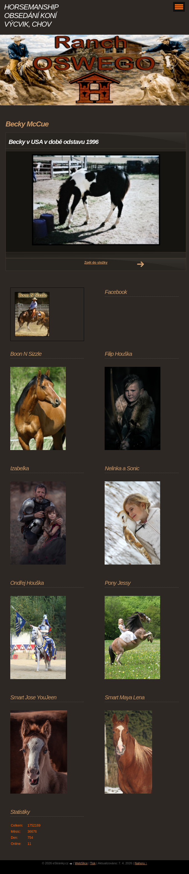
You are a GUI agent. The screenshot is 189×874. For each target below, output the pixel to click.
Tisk (93, 863)
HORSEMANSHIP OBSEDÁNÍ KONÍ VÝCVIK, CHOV (31, 15)
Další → (140, 264)
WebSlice (81, 863)
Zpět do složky (95, 263)
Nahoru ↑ (141, 863)
